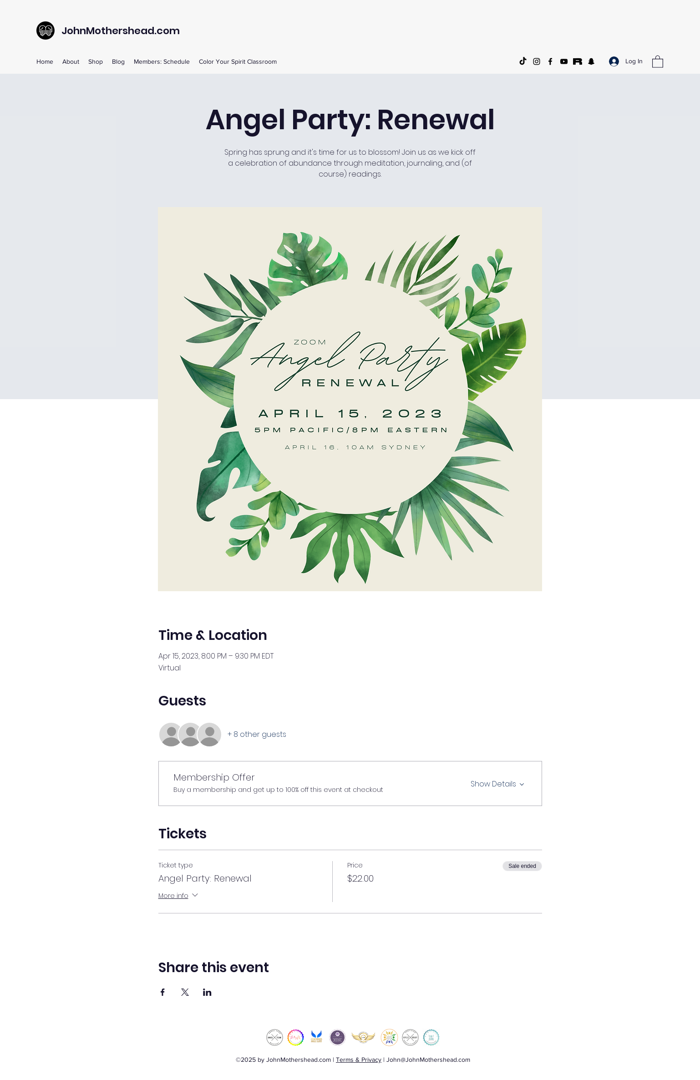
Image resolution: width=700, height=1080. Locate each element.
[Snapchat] (591, 61)
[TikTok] (523, 61)
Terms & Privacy (358, 1059)
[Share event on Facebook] (162, 992)
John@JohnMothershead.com (428, 1059)
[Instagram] (536, 61)
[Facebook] (550, 61)
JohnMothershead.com (120, 31)
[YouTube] (563, 61)
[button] (657, 61)
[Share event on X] (185, 992)
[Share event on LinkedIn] (207, 992)
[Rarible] (577, 61)
